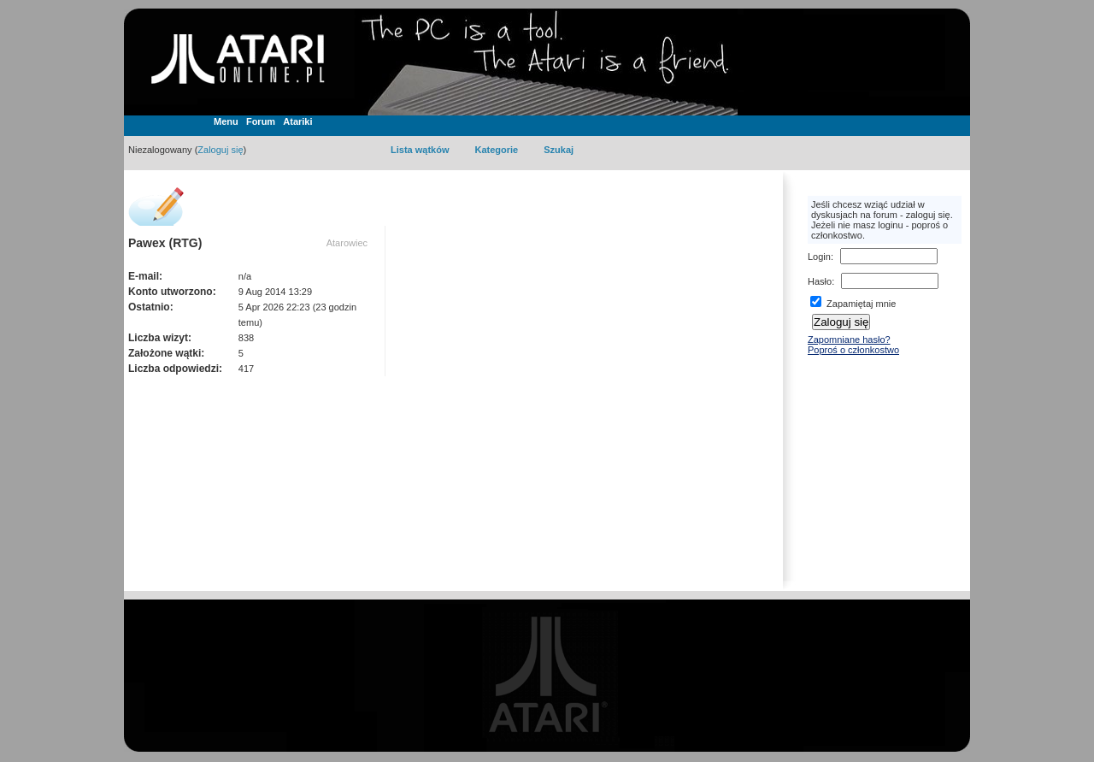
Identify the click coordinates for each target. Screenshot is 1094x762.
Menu (226, 121)
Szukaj (558, 150)
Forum (260, 121)
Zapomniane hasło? (849, 339)
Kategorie (496, 150)
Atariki (297, 121)
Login (819, 256)
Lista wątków (420, 150)
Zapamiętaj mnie (853, 303)
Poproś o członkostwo (853, 350)
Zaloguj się (220, 150)
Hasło (820, 281)
